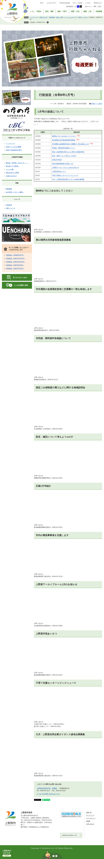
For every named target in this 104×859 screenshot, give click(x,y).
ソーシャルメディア (70, 17)
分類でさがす (43, 17)
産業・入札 (87, 11)
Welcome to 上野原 (12, 172)
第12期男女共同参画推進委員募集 (63, 140)
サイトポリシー (91, 818)
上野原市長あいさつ (46, 633)
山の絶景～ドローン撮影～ (15, 192)
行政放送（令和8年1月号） (38, 22)
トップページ (34, 17)
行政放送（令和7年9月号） (15, 265)
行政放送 (9, 205)
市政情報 (99, 11)
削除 (48, 22)
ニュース (17, 199)
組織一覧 (89, 812)
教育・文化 (75, 11)
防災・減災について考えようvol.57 (54, 436)
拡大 (99, 6)
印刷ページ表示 (96, 103)
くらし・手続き (35, 11)
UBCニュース (10, 208)
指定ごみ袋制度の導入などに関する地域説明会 (68, 152)
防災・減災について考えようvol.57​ (64, 156)
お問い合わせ (90, 824)
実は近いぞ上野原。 (13, 166)
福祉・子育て (62, 11)
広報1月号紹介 (57, 160)
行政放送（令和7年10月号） (15, 262)
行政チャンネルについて (16, 138)
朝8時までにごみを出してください (64, 136)
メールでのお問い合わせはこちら (48, 794)
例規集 (88, 821)
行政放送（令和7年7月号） (15, 268)
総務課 (54, 788)
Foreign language (64, 3)
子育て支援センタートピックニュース (56, 683)
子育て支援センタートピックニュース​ (65, 175)
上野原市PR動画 (17, 157)
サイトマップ (90, 815)
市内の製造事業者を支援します (63, 163)
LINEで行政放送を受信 (14, 150)
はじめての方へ (52, 3)
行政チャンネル (82, 17)
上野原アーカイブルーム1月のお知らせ (65, 167)
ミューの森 (9, 169)
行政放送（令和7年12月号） (15, 258)
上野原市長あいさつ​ (59, 171)
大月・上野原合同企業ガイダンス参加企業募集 (68, 179)
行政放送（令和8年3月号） (15, 255)
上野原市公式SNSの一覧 (69, 835)
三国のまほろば (11, 176)
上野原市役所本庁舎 (44, 788)
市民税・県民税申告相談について (63, 148)
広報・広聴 (59, 17)
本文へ (42, 3)
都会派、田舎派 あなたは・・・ (17, 163)
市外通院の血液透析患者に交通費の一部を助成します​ (70, 144)
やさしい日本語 (77, 3)
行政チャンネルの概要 (13, 147)
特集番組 (9, 189)
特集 (16, 183)
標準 (95, 6)
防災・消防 (49, 11)
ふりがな (88, 3)
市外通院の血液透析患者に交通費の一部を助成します (64, 289)
